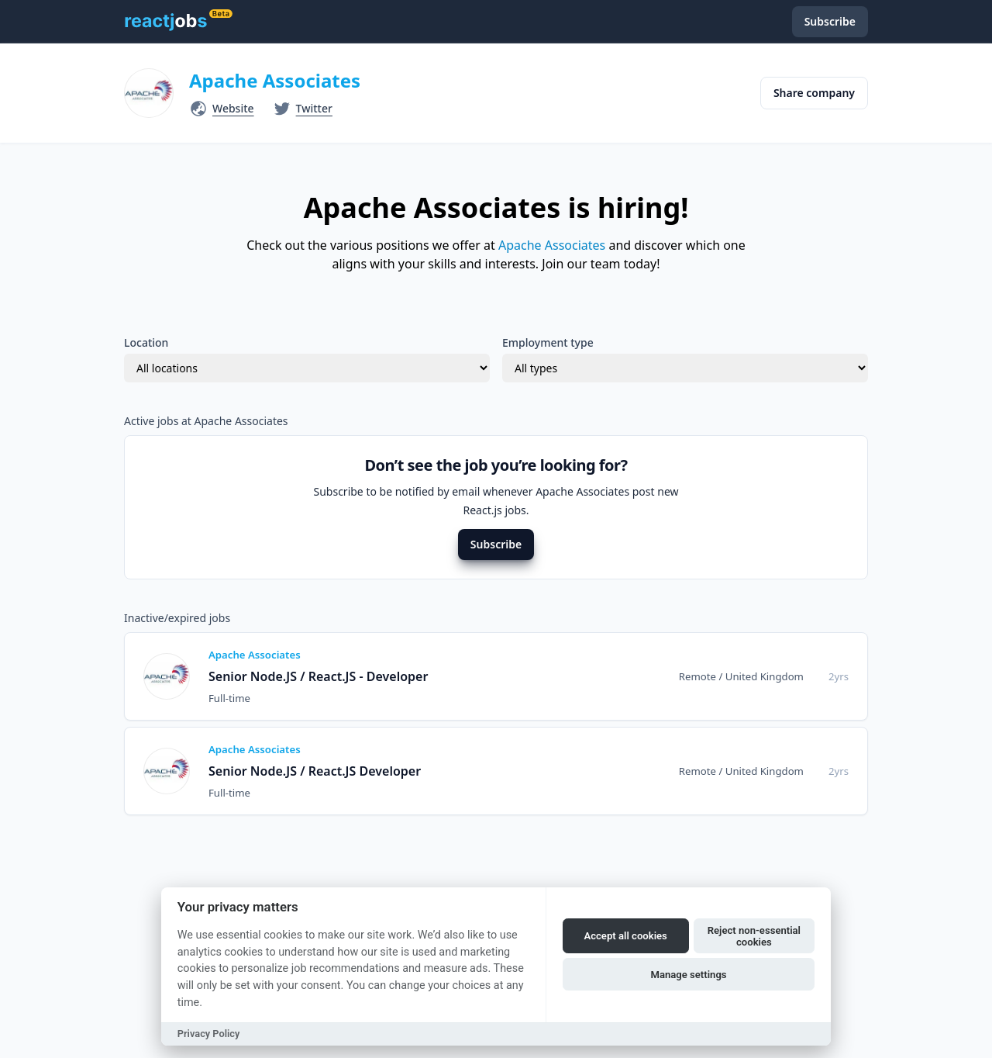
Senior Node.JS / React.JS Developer (314, 771)
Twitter (314, 108)
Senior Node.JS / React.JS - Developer (318, 676)
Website (233, 108)
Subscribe (496, 544)
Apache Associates (274, 80)
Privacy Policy (208, 1033)
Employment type (548, 342)
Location (146, 342)
